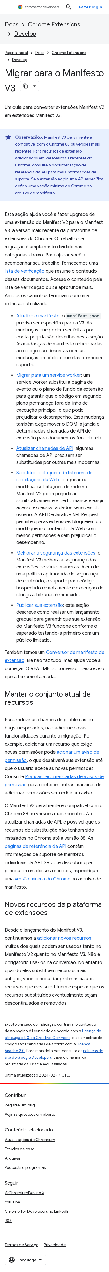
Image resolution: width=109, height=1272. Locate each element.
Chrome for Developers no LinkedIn (37, 1211)
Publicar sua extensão (39, 605)
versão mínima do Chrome (42, 879)
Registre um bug (20, 1105)
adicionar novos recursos (64, 938)
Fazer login (90, 7)
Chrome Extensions (54, 24)
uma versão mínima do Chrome (57, 186)
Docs (12, 24)
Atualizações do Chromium (30, 1139)
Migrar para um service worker (48, 375)
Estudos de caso (19, 1148)
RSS (8, 1220)
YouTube (12, 1202)
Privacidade (55, 1244)
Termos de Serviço (21, 1244)
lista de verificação (24, 271)
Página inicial (16, 52)
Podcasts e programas (25, 1167)
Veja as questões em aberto (30, 1114)
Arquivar (13, 1158)
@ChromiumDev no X (24, 1192)
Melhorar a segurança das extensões (55, 553)
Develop (25, 33)
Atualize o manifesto (38, 316)
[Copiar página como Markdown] (25, 86)
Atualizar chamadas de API (44, 448)
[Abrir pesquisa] (68, 6)
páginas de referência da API (35, 846)
